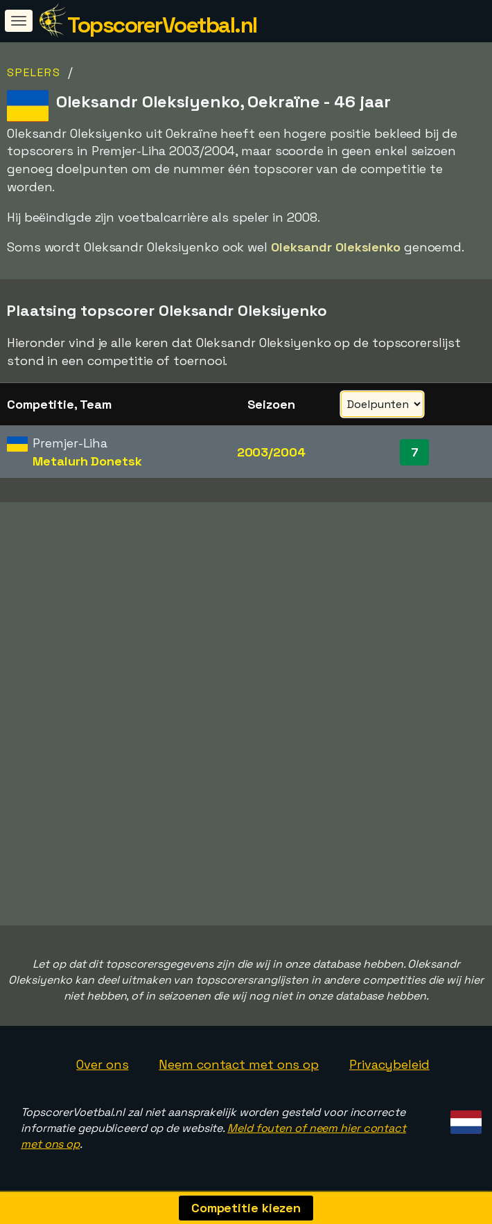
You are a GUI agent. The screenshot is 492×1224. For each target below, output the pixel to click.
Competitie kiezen (246, 1208)
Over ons (102, 1064)
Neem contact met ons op (239, 1064)
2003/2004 (271, 452)
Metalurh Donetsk (87, 461)
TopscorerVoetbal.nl (162, 25)
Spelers (34, 72)
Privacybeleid (389, 1064)
